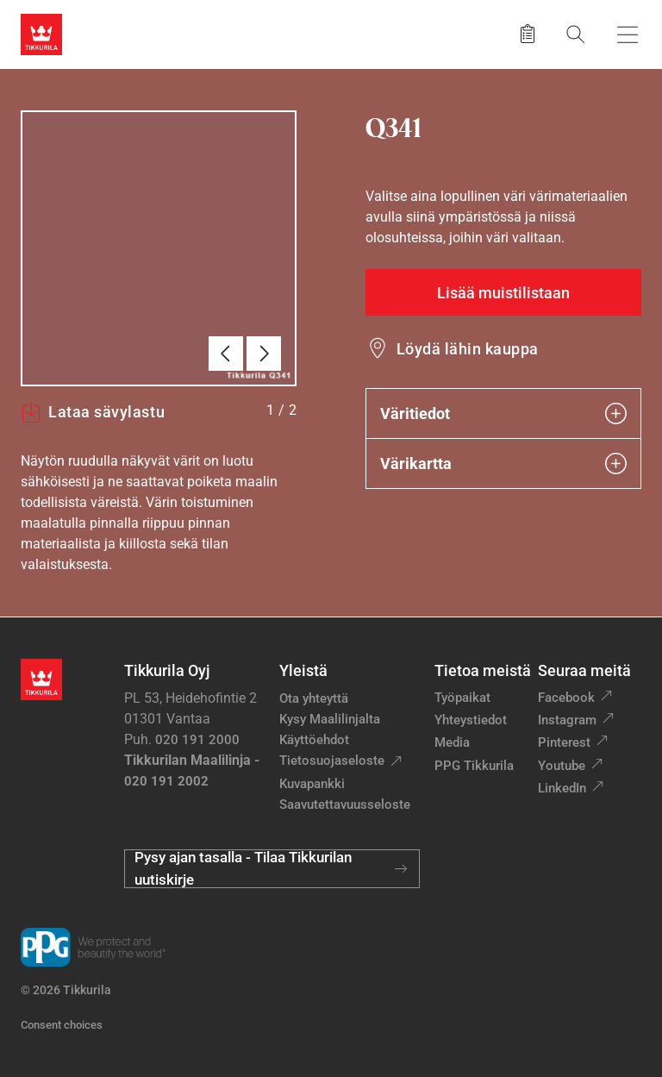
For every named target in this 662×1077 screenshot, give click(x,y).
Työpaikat (462, 697)
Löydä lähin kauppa (468, 349)
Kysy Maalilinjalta (329, 719)
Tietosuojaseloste (331, 760)
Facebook (566, 697)
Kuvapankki (312, 784)
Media (452, 742)
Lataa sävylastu (93, 412)
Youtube (561, 765)
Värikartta (503, 463)
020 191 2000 (197, 740)
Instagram (567, 720)
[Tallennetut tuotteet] (527, 34)
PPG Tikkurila (474, 765)
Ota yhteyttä (313, 698)
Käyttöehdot (314, 740)
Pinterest (564, 742)
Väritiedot (503, 413)
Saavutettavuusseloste (344, 804)
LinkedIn (562, 788)
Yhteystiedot (470, 720)
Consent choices (62, 1024)
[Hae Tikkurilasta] (575, 34)
